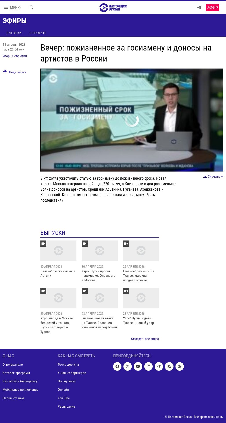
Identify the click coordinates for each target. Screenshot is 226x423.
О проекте (37, 33)
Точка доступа (68, 364)
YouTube (64, 398)
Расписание (66, 406)
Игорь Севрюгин (15, 56)
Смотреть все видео (145, 339)
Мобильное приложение (20, 389)
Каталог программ (16, 373)
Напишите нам (13, 398)
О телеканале (13, 364)
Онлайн (63, 389)
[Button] (15, 73)
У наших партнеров (72, 373)
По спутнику (67, 381)
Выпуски (14, 33)
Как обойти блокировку (20, 381)
